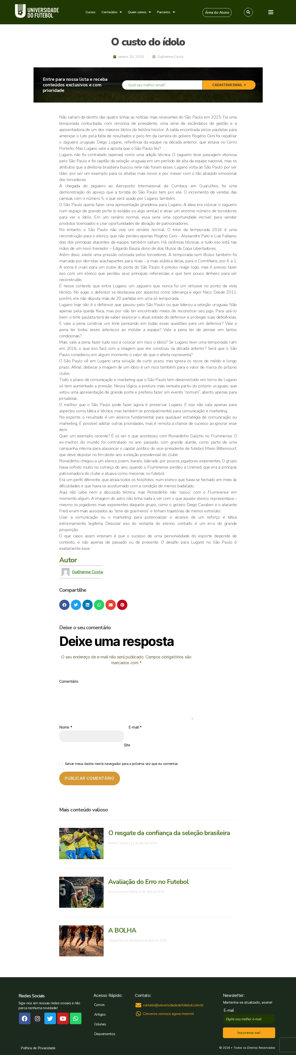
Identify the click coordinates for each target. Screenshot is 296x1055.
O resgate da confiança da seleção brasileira (169, 833)
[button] (217, 12)
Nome (65, 727)
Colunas (100, 1024)
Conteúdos (112, 12)
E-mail (135, 727)
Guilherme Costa (87, 572)
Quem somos (139, 12)
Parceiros (166, 12)
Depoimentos (104, 1033)
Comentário (68, 681)
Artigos (100, 1014)
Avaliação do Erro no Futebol (148, 881)
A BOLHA (122, 930)
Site (127, 745)
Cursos (90, 12)
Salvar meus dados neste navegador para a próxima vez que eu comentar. (121, 763)
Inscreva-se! (248, 1032)
